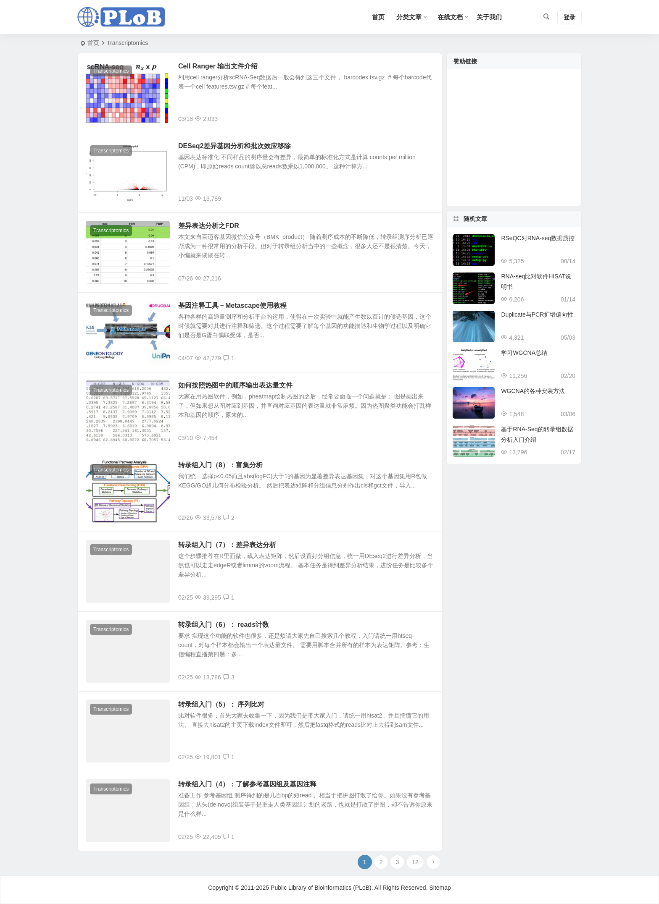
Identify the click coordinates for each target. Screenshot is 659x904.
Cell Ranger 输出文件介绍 (218, 66)
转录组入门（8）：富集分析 (220, 465)
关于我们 (489, 17)
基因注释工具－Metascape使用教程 (232, 305)
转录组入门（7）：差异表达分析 (227, 544)
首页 (93, 42)
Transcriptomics (111, 71)
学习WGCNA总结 (524, 352)
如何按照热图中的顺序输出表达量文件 (235, 385)
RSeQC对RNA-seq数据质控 (538, 238)
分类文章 (409, 17)
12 (415, 862)
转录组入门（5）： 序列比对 (221, 704)
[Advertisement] (514, 142)
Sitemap (440, 887)
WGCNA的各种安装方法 (533, 391)
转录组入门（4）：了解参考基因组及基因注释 (247, 784)
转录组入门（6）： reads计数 (223, 624)
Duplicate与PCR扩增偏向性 (537, 314)
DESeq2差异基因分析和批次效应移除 (234, 145)
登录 (569, 17)
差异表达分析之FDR (208, 225)
